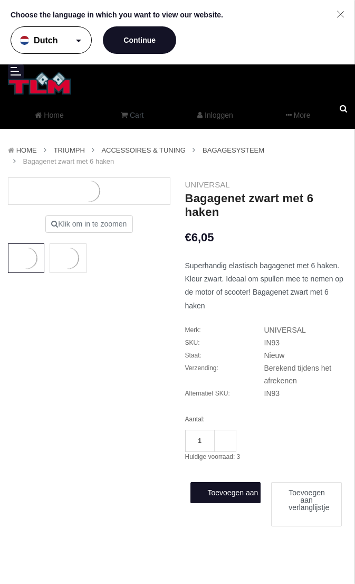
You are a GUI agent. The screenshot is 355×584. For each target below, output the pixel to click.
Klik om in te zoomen (89, 224)
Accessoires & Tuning (143, 150)
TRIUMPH (69, 150)
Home (26, 150)
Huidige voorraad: (213, 456)
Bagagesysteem (233, 150)
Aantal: (195, 419)
